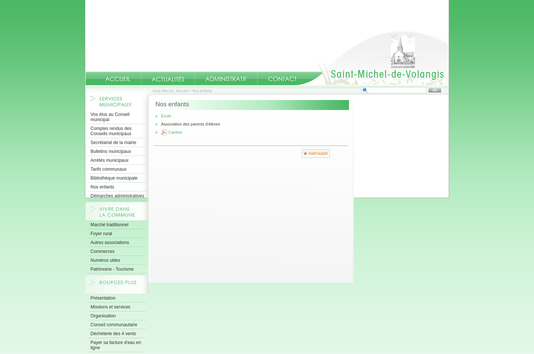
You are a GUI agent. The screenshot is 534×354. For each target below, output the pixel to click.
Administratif (226, 79)
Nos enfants (102, 187)
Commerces (102, 251)
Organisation (103, 315)
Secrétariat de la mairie (113, 142)
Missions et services (110, 307)
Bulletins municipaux (110, 151)
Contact (282, 79)
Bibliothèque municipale (114, 178)
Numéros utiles (105, 260)
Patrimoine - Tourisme (112, 269)
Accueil (372, 57)
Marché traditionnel (109, 224)
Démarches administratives (117, 195)
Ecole (166, 116)
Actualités (168, 78)
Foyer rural (101, 233)
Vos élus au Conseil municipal (109, 117)
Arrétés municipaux (109, 160)
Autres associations (109, 242)
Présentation (102, 298)
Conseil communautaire (113, 324)
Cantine (175, 132)
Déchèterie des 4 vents (113, 333)
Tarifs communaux (108, 169)
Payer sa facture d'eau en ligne (115, 345)
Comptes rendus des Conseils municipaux (111, 131)
